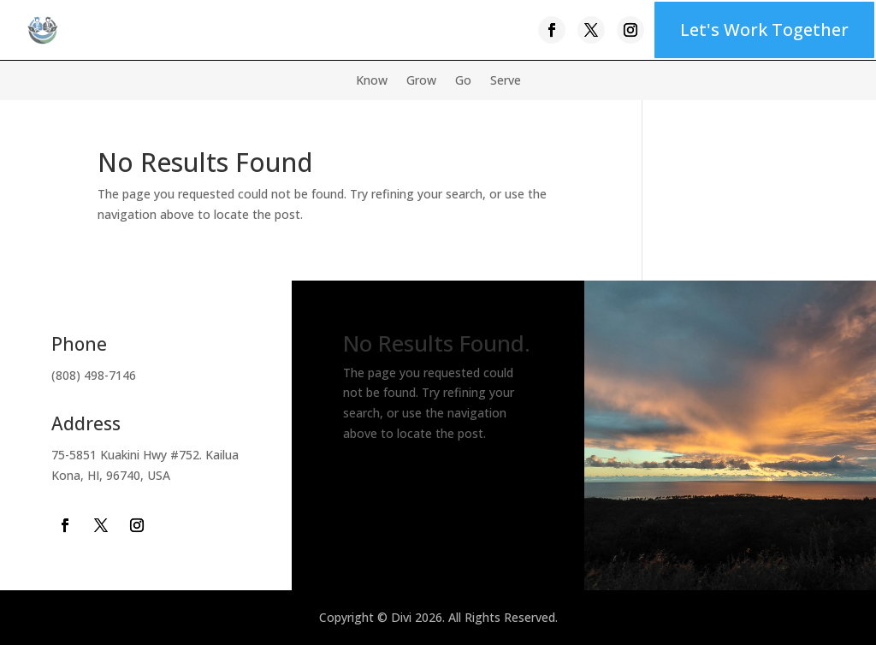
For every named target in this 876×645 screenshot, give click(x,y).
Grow (421, 81)
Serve (505, 81)
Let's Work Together (764, 29)
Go (463, 81)
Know (372, 81)
